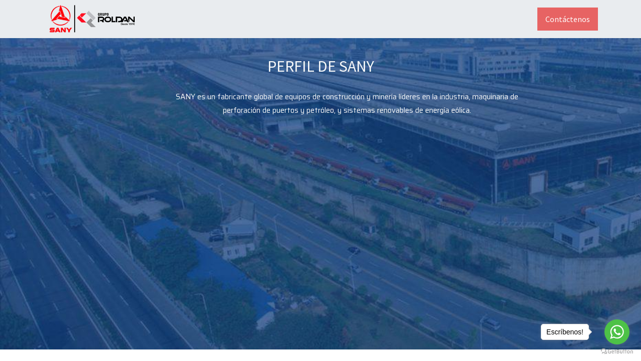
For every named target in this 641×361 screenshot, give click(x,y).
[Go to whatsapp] (616, 331)
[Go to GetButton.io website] (617, 351)
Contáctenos (567, 19)
